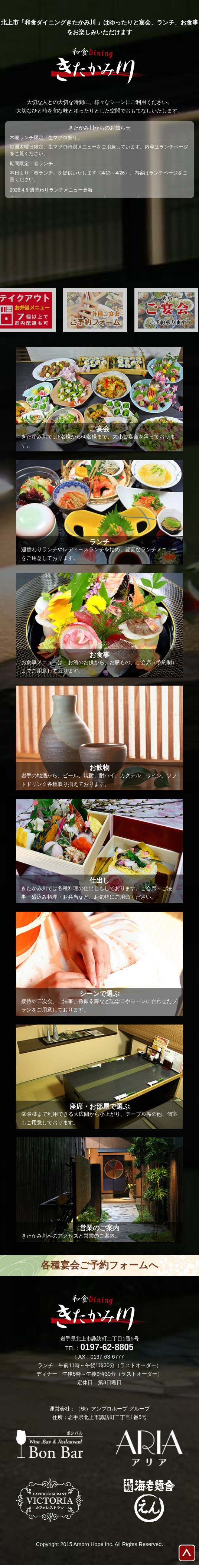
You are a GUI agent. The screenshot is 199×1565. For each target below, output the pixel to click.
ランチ (166, 147)
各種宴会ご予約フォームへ (100, 1265)
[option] (95, 310)
